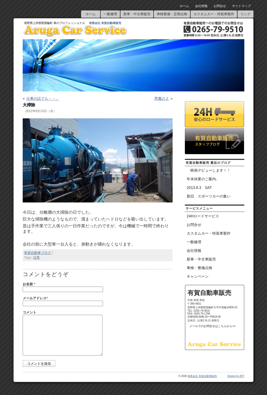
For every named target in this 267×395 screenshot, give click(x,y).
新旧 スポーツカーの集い (208, 196)
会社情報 (201, 6)
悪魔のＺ (161, 98)
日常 (36, 257)
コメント (29, 312)
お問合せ (220, 6)
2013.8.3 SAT (199, 187)
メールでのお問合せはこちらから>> (212, 326)
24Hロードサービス (203, 216)
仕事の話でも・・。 (42, 98)
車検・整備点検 (199, 268)
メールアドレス (35, 298)
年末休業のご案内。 (203, 179)
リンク (245, 14)
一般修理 (110, 14)
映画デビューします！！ (208, 170)
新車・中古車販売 (136, 14)
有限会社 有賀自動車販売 (105, 23)
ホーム (184, 6)
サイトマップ (241, 6)
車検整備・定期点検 (172, 14)
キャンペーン (198, 276)
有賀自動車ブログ (37, 253)
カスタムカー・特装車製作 (213, 14)
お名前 (29, 284)
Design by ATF (235, 383)
